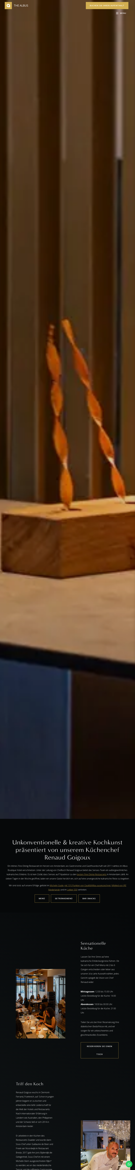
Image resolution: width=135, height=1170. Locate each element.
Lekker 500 (72, 889)
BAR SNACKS (89, 898)
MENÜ (42, 898)
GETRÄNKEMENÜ (64, 898)
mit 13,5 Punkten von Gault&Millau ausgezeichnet (87, 885)
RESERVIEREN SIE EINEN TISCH (99, 1050)
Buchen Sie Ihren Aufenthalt (107, 5)
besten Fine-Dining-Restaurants (92, 874)
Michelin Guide (57, 885)
